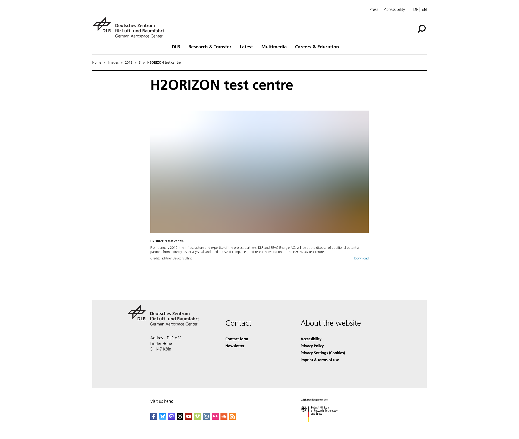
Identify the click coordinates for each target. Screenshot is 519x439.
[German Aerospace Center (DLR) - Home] (130, 27)
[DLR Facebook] (153, 418)
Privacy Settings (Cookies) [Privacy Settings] (323, 352)
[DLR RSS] (232, 418)
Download (361, 258)
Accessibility (394, 9)
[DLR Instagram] (206, 418)
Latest (246, 46)
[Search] (421, 29)
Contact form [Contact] (236, 338)
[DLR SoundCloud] (223, 418)
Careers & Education (317, 46)
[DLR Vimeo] (197, 418)
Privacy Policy (312, 345)
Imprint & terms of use (320, 359)
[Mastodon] (171, 418)
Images (113, 62)
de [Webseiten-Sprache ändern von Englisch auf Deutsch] (415, 9)
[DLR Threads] (180, 418)
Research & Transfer (209, 46)
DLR (176, 46)
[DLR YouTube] (188, 418)
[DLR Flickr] (215, 418)
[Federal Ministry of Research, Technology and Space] (323, 426)
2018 (128, 62)
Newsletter (234, 345)
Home (96, 62)
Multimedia (274, 46)
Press (373, 9)
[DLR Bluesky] (162, 418)
